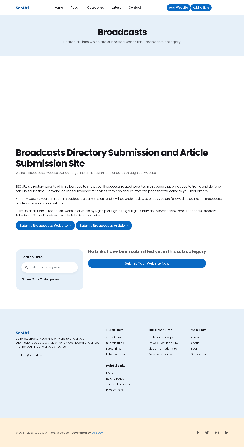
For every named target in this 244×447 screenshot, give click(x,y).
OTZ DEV (97, 433)
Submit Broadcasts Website (45, 225)
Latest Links (113, 348)
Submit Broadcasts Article (104, 225)
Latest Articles (115, 354)
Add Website (178, 8)
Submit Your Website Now (147, 263)
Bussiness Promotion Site (165, 354)
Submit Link (113, 337)
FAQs (109, 373)
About (75, 8)
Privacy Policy (115, 390)
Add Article (201, 8)
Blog (194, 348)
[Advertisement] (122, 101)
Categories (95, 8)
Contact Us (198, 354)
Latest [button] (116, 8)
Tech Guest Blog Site (162, 337)
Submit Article (115, 343)
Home (58, 8)
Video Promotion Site (162, 348)
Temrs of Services (118, 384)
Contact (135, 8)
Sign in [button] (221, 8)
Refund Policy (115, 379)
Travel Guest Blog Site (163, 343)
